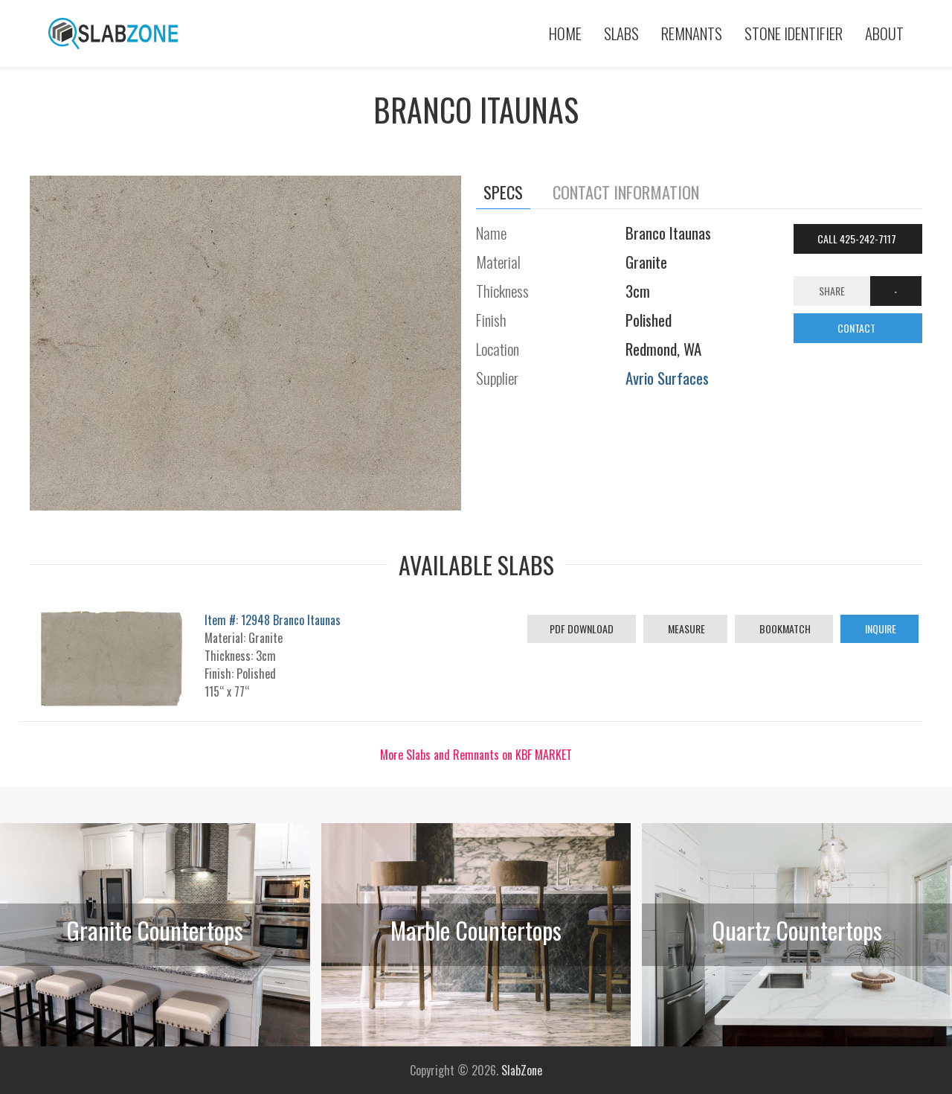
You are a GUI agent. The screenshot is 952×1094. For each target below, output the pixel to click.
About (884, 33)
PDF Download (582, 628)
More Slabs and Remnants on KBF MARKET (476, 755)
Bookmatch (784, 628)
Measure (685, 628)
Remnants (691, 33)
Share (832, 290)
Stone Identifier (793, 33)
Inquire (879, 628)
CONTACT (857, 328)
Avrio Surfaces (667, 377)
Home (565, 33)
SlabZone (521, 1070)
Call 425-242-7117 (857, 238)
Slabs (621, 33)
